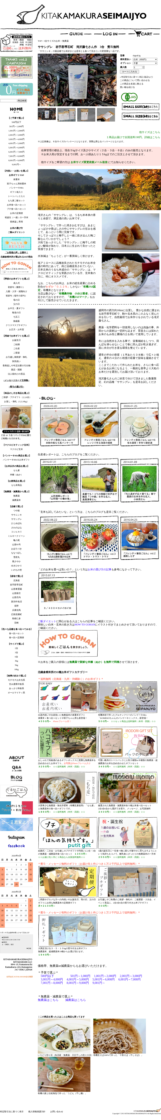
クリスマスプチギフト (16, 325)
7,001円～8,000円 (16, 156)
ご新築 (16, 353)
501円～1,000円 (16, 126)
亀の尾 (16, 540)
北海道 (16, 580)
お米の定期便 (16, 213)
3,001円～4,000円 (16, 139)
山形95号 (16, 544)
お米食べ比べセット (16, 205)
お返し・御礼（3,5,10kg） (16, 401)
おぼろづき (16, 549)
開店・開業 (16, 369)
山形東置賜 (16, 589)
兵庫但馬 (16, 610)
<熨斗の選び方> (16, 386)
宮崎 (16, 623)
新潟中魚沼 (16, 601)
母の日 (16, 300)
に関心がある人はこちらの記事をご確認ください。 (77, 621)
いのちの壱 (16, 570)
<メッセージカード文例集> (16, 380)
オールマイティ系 (16, 692)
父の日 (16, 304)
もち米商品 (16, 485)
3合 (16, 652)
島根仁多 (16, 618)
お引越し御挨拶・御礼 (16, 357)
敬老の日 (16, 312)
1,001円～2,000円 (16, 130)
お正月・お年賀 (16, 329)
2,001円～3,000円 (16, 135)
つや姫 (16, 510)
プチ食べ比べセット (16, 209)
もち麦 (16, 470)
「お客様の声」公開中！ (16, 252)
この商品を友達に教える (131, 84)
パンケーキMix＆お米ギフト (16, 459)
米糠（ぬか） (16, 474)
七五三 (16, 317)
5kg (16, 665)
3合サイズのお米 (52, 41)
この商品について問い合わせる (135, 80)
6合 (16, 656)
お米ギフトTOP (16, 175)
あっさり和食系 (16, 688)
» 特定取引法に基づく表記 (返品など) (136, 77)
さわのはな (16, 527)
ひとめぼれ (16, 523)
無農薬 (16, 496)
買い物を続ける (127, 87)
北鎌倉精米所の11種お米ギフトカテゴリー (63, 672)
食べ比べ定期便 (16, 637)
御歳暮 (16, 321)
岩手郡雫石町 (16, 584)
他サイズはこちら (149, 132)
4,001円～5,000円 (16, 143)
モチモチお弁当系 (16, 680)
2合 (16, 648)
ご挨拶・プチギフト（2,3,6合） (16, 397)
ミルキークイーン (16, 536)
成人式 (16, 283)
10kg (16, 669)
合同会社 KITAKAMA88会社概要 (19, 977)
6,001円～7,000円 (16, 152)
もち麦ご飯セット (16, 200)
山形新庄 (16, 593)
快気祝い (16, 361)
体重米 (16, 179)
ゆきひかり (16, 565)
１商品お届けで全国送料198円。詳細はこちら (133, 137)
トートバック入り (16, 196)
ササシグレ (16, 519)
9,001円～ (16, 164)
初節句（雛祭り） (16, 287)
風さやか (16, 561)
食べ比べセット (16, 633)
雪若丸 (16, 557)
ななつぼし (16, 553)
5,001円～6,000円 (16, 147)
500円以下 (16, 122)
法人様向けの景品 (16, 374)
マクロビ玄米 (16, 449)
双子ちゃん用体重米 (16, 183)
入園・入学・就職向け (16, 291)
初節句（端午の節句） (16, 295)
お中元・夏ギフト (16, 308)
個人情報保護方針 (37, 1111)
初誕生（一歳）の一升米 (16, 217)
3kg (16, 661)
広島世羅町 (16, 614)
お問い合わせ (56, 1111)
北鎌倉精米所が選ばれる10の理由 (16, 257)
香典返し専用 (16, 221)
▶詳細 (29, 948)
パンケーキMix (16, 188)
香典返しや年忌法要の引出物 (16, 365)
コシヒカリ (16, 531)
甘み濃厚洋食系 (16, 684)
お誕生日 (16, 340)
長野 (16, 606)
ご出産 (16, 348)
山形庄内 (16, 597)
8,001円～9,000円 (16, 160)
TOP (40, 41)
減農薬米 (16, 500)
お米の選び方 (16, 228)
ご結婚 (16, 344)
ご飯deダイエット (16, 232)
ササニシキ (16, 515)
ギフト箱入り (16, 192)
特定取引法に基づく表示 (12, 1111)
